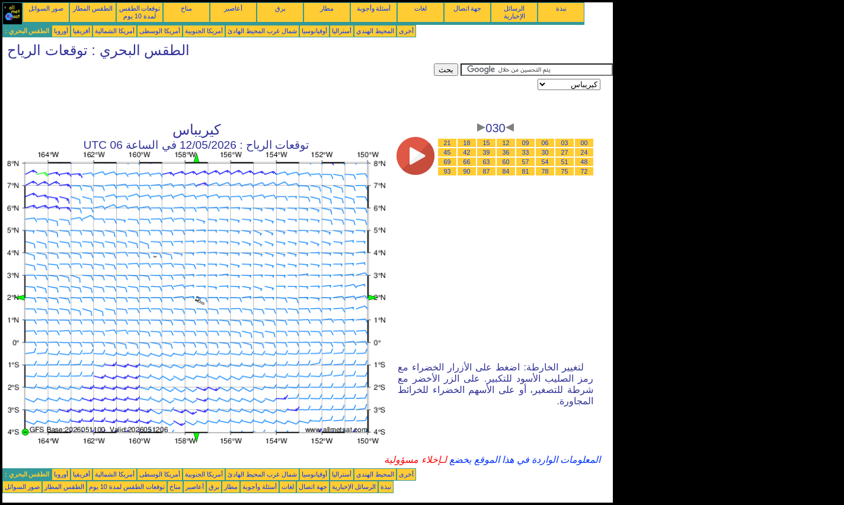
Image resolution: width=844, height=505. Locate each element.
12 (506, 142)
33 (525, 152)
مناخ (186, 8)
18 (467, 142)
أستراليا (341, 30)
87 (486, 171)
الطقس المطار (93, 8)
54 (545, 161)
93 (447, 171)
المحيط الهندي (375, 30)
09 (525, 142)
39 (486, 152)
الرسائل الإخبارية (514, 12)
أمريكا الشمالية (115, 30)
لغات (420, 8)
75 (564, 171)
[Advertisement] (218, 90)
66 (467, 161)
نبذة (561, 8)
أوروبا (61, 30)
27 (564, 152)
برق (280, 8)
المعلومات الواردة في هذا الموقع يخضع (524, 460)
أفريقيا (81, 30)
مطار (327, 8)
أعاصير (233, 8)
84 (506, 171)
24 (584, 152)
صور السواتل (45, 8)
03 (564, 142)
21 (447, 142)
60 (506, 161)
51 (564, 161)
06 (545, 142)
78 (545, 171)
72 (584, 171)
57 (525, 161)
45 (447, 152)
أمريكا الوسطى (159, 30)
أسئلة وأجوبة (374, 8)
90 (467, 171)
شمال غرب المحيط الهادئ (262, 30)
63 (486, 161)
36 (506, 152)
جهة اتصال (467, 8)
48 (584, 161)
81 (525, 171)
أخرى (406, 30)
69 (447, 161)
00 (584, 142)
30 (545, 152)
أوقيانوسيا (314, 30)
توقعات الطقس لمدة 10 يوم (140, 12)
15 (486, 142)
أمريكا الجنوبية (204, 30)
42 (467, 152)
